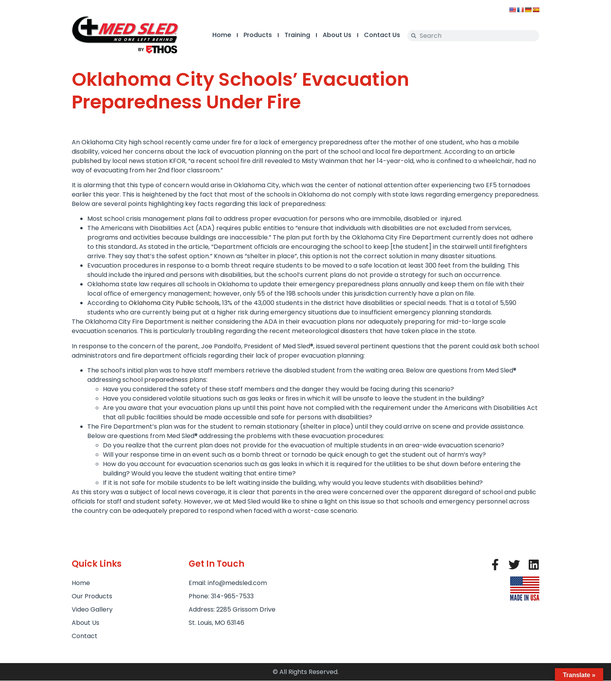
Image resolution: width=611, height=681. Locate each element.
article (505, 151)
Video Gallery (92, 609)
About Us (336, 34)
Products (257, 34)
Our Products (92, 596)
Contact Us (382, 34)
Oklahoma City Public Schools (174, 302)
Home (221, 34)
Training (297, 34)
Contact (84, 635)
